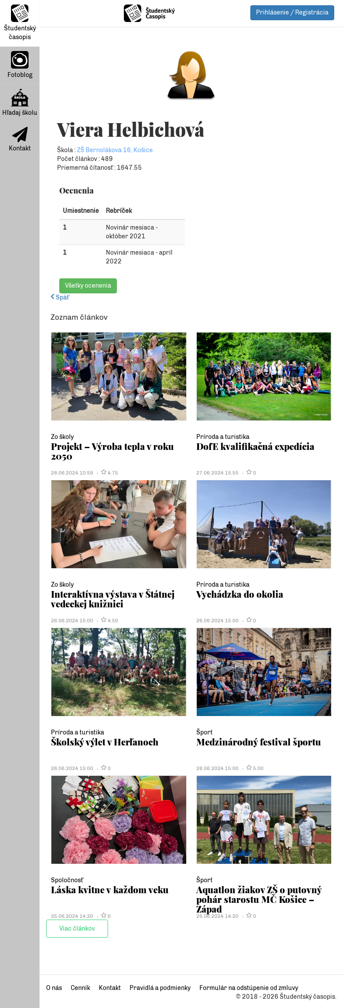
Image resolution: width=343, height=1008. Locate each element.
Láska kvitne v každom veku (110, 889)
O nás (54, 988)
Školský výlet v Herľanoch (105, 742)
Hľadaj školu (19, 103)
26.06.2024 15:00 (72, 620)
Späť (60, 297)
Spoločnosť (67, 880)
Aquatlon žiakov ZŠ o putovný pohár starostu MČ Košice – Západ (258, 899)
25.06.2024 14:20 (72, 916)
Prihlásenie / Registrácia (292, 12)
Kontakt (20, 139)
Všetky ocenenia (88, 285)
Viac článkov (77, 928)
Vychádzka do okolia (239, 594)
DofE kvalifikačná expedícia (255, 446)
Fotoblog (19, 65)
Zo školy (62, 437)
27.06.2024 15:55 (217, 473)
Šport (204, 732)
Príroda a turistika (222, 437)
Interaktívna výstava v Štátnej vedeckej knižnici (112, 599)
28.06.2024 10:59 (72, 473)
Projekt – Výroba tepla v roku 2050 (112, 451)
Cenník (80, 988)
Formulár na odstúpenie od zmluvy (248, 988)
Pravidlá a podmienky (160, 988)
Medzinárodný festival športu (258, 742)
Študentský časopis (20, 22)
